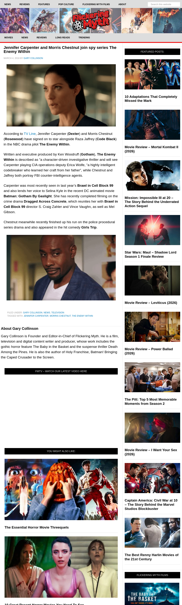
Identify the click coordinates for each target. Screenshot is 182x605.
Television (57, 312)
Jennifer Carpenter (36, 316)
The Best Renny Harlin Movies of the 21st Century (152, 557)
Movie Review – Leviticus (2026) (151, 303)
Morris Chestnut (60, 316)
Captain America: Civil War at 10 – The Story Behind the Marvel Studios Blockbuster (151, 504)
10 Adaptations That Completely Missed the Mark (151, 99)
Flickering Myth (91, 20)
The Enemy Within (82, 316)
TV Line (30, 134)
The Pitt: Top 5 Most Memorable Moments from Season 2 (151, 401)
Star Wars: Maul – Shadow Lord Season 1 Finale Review (150, 254)
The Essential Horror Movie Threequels (37, 527)
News (47, 312)
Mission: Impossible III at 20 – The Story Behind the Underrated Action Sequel (152, 202)
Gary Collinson (32, 312)
